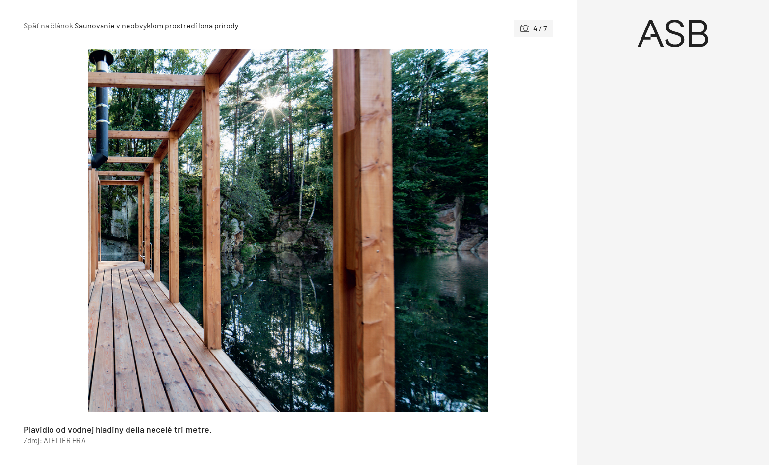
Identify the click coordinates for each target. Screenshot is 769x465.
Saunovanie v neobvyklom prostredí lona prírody (156, 25)
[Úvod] (672, 33)
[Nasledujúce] (420, 230)
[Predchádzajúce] (156, 230)
